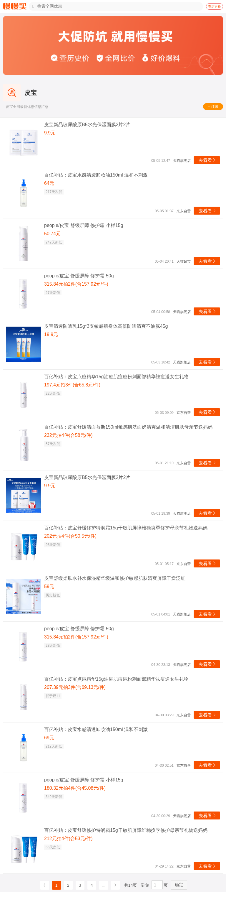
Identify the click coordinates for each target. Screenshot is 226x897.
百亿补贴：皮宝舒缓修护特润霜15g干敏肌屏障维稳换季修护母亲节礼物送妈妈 (125, 527)
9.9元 (49, 132)
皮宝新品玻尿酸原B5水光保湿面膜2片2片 (87, 124)
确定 (179, 884)
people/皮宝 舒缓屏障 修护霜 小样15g (83, 225)
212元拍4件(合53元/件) (68, 838)
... (103, 885)
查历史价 (214, 6)
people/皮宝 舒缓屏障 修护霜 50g (79, 275)
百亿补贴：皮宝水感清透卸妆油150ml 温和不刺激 (96, 174)
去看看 (208, 160)
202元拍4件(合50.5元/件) (70, 536)
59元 (49, 586)
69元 (49, 737)
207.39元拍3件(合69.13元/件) (75, 687)
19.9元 (51, 334)
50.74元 (52, 233)
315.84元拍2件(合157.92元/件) (76, 284)
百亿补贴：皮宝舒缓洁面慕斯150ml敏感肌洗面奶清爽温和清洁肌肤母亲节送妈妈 (128, 426)
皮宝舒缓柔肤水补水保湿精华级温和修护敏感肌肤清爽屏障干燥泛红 (114, 578)
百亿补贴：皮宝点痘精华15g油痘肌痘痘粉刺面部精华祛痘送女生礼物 (116, 376)
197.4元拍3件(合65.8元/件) (72, 384)
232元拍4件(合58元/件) (68, 435)
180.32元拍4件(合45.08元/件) (75, 788)
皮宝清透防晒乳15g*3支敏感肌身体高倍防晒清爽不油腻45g (106, 326)
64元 (49, 183)
